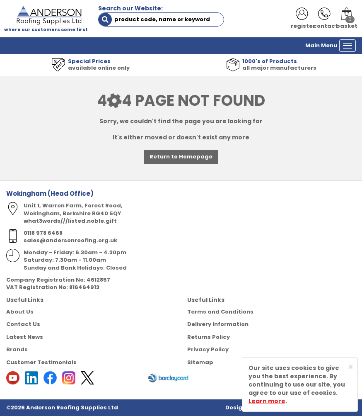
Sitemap (200, 362)
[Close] (350, 366)
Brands (17, 349)
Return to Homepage (181, 157)
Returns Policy (208, 337)
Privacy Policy (208, 349)
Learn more (267, 401)
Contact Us (23, 324)
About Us (20, 312)
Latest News (24, 337)
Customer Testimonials (41, 362)
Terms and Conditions (220, 312)
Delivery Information (218, 324)
